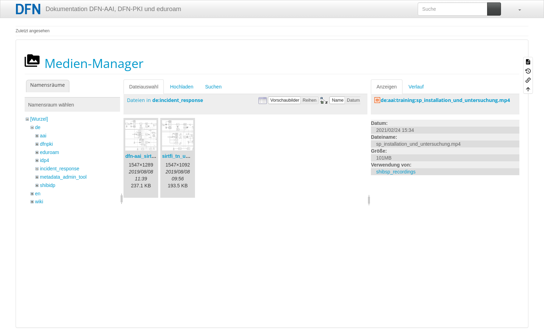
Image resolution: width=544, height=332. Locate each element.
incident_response (59, 168)
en (38, 193)
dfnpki (46, 144)
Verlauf (416, 87)
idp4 (44, 160)
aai (43, 135)
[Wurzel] (39, 119)
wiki (39, 201)
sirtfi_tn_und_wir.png (186, 156)
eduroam (49, 152)
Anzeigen (386, 87)
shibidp (47, 185)
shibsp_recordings (396, 171)
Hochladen (181, 87)
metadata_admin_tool (63, 177)
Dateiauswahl (143, 87)
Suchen (213, 87)
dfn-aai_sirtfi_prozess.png (155, 156)
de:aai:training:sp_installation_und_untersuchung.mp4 (445, 100)
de (38, 127)
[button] (516, 9)
